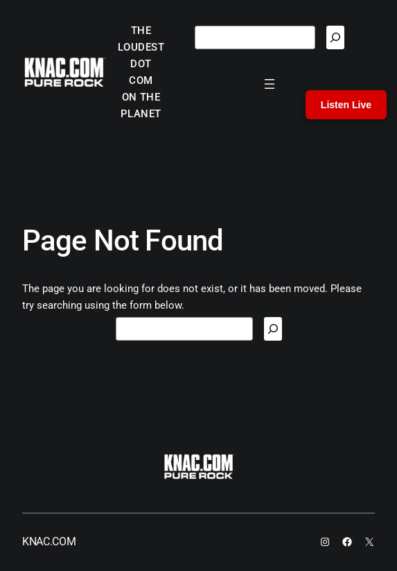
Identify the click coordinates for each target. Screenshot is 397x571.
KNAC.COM (49, 541)
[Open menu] (269, 84)
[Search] (335, 37)
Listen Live (346, 104)
